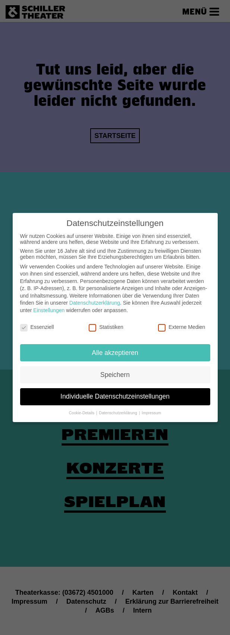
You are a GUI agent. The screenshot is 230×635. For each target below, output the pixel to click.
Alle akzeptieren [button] (115, 346)
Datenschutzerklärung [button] (118, 407)
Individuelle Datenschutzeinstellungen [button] (115, 390)
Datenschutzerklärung (94, 297)
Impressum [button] (151, 407)
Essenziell (37, 321)
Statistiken (106, 321)
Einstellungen (48, 304)
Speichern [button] (115, 368)
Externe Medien (181, 321)
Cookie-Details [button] (82, 407)
